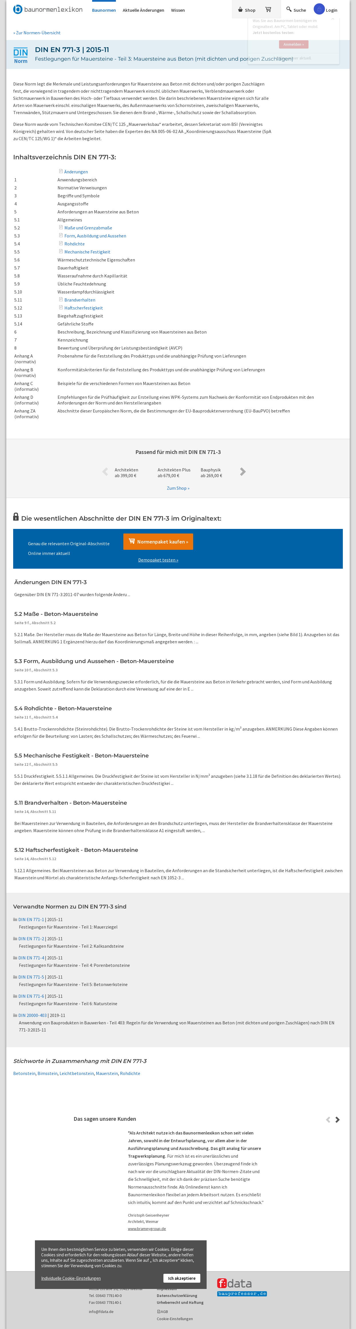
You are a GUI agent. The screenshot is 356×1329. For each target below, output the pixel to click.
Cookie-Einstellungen (175, 1318)
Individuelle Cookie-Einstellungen (71, 1278)
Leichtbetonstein (77, 1073)
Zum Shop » (178, 488)
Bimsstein (47, 1073)
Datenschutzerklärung (177, 1295)
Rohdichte (130, 1073)
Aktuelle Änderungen (143, 10)
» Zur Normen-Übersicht (37, 32)
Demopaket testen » (158, 560)
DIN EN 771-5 (28, 977)
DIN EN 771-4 (28, 958)
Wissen (178, 10)
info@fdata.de (101, 1311)
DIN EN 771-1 (28, 919)
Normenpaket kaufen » (158, 541)
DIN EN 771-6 (28, 996)
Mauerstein (107, 1073)
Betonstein (24, 1073)
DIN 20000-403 (30, 1015)
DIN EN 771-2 (28, 938)
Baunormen (104, 10)
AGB (164, 1311)
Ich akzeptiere (181, 1278)
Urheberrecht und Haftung (180, 1302)
